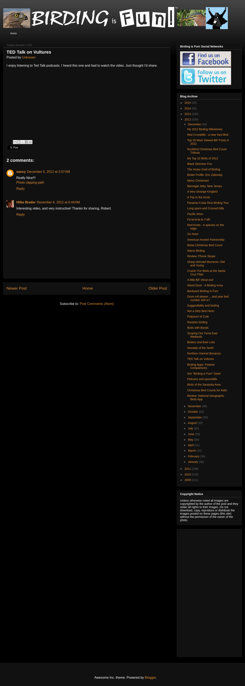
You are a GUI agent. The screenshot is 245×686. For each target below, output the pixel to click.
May (191, 439)
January (193, 461)
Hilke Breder (26, 202)
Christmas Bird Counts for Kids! (207, 390)
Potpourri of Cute (198, 316)
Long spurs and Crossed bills (205, 208)
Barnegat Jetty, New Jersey (204, 186)
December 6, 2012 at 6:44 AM (58, 202)
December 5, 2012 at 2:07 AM (48, 171)
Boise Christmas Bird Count (204, 245)
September (195, 417)
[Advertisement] (202, 592)
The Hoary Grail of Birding (203, 169)
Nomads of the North (200, 348)
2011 (188, 468)
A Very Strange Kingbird (202, 191)
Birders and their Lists (201, 342)
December (195, 124)
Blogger (150, 677)
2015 (188, 102)
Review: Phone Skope (201, 256)
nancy (21, 171)
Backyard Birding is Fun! (202, 291)
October (193, 411)
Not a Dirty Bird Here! (200, 311)
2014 (188, 108)
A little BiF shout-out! (200, 279)
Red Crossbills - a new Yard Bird (207, 134)
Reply (20, 188)
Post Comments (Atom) (97, 304)
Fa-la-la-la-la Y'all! (198, 219)
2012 (188, 119)
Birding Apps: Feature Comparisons (201, 366)
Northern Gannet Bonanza (203, 353)
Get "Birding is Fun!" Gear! (204, 373)
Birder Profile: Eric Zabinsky (205, 174)
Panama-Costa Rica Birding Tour (208, 202)
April (191, 445)
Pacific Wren (195, 214)
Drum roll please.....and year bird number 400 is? (208, 298)
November (195, 406)
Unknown (29, 57)
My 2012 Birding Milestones (204, 129)
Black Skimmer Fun (199, 163)
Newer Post (17, 288)
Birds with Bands (197, 327)
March (192, 450)
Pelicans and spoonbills (202, 379)
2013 (188, 114)
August (192, 423)
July (191, 428)
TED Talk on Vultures (200, 359)
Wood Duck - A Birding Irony (205, 285)
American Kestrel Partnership (205, 239)
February (194, 456)
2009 (188, 480)
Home (13, 33)
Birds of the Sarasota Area (203, 384)
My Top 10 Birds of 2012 (202, 158)
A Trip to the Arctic (198, 197)
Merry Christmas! (198, 180)
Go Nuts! (192, 234)
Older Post (157, 288)
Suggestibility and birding (203, 305)
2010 (188, 474)
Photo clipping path (30, 182)
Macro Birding (196, 250)
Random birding (197, 322)
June (191, 434)
